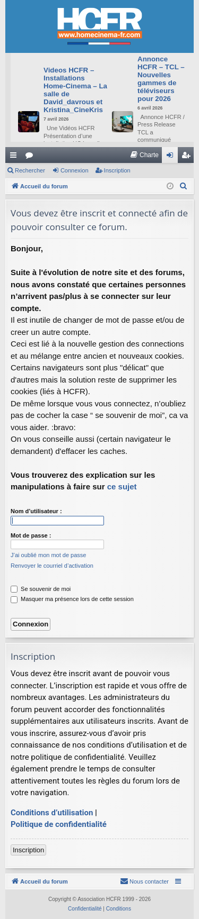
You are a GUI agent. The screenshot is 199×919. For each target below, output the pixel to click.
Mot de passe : (31, 535)
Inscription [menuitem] (188, 157)
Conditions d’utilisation (52, 812)
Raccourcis (15, 157)
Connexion (74, 170)
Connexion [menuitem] (172, 157)
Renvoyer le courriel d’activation (52, 565)
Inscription (117, 170)
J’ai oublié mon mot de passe (48, 555)
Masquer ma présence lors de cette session (72, 599)
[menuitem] (144, 155)
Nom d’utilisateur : (36, 511)
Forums (31, 157)
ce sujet (122, 486)
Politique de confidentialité (59, 824)
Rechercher (30, 170)
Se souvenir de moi (41, 589)
